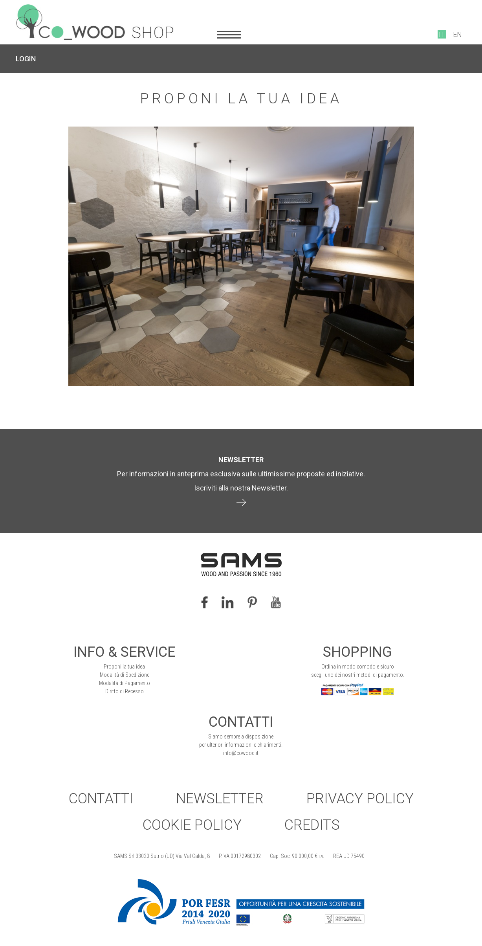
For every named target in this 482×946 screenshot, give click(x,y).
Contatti (101, 798)
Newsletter (220, 798)
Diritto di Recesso (124, 691)
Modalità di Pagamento (124, 683)
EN (457, 34)
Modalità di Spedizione (124, 675)
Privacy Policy (360, 798)
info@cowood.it (240, 753)
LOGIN (26, 59)
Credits (312, 825)
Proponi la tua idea (124, 666)
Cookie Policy (192, 825)
